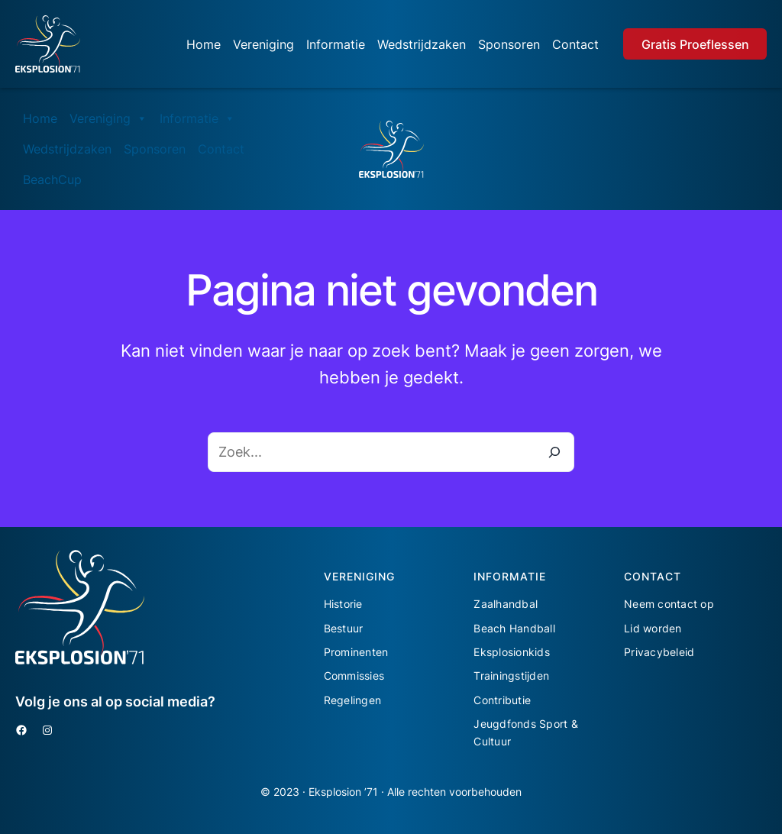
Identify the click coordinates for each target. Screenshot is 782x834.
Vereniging (263, 44)
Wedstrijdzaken (421, 44)
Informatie (335, 44)
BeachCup (52, 179)
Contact (575, 44)
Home (203, 44)
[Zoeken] (554, 452)
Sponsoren (509, 44)
